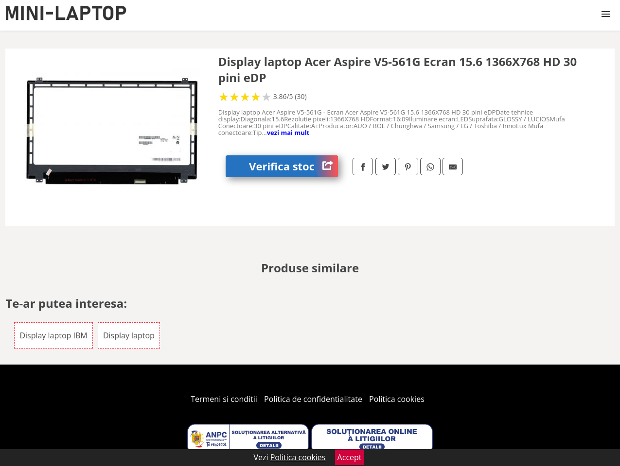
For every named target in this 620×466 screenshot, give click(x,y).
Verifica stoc (293, 166)
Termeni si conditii (224, 399)
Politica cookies (397, 399)
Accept (349, 457)
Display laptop (129, 335)
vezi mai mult (288, 132)
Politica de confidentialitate (313, 399)
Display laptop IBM (53, 335)
